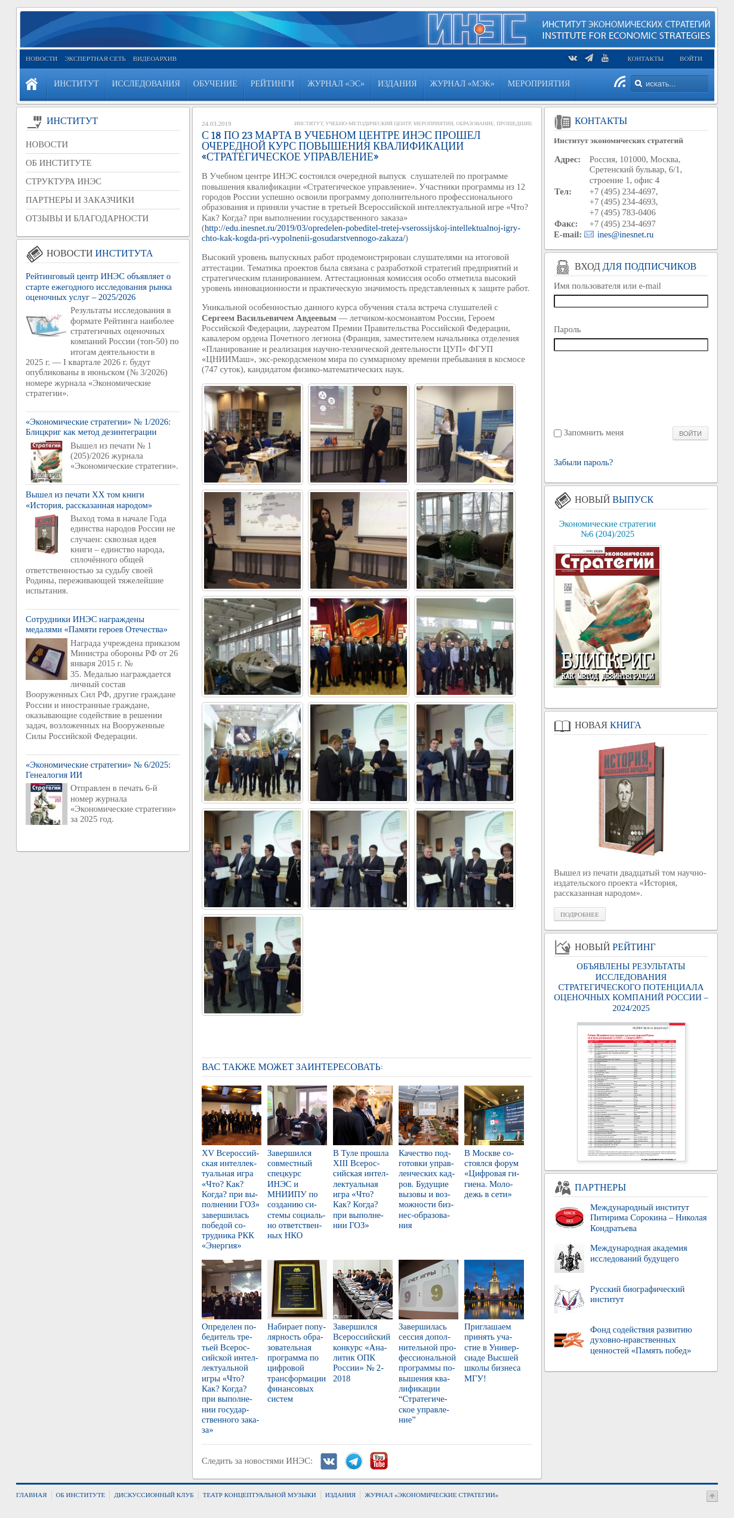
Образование (475, 123)
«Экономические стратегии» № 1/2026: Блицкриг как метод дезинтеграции (98, 427)
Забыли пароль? (583, 462)
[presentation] (632, 388)
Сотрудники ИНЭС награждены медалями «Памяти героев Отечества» (97, 624)
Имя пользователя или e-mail (607, 285)
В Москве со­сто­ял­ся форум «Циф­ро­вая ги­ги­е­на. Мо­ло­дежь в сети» (491, 1173)
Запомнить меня (594, 432)
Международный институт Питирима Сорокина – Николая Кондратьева (648, 1217)
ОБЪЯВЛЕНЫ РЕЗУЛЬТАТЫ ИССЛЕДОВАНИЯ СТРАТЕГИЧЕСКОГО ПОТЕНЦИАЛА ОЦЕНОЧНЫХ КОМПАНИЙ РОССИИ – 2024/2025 (631, 986)
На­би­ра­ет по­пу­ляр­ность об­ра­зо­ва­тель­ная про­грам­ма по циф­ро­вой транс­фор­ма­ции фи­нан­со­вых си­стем (296, 1362)
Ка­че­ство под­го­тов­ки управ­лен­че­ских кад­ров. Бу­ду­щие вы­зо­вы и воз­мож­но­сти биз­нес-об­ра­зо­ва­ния (427, 1189)
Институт (308, 123)
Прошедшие (514, 123)
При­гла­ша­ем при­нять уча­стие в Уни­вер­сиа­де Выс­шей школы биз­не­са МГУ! (492, 1352)
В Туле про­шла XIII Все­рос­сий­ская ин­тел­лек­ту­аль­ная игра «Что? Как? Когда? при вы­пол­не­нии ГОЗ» (360, 1189)
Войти (691, 58)
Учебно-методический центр (368, 123)
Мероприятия (434, 123)
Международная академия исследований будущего (638, 1253)
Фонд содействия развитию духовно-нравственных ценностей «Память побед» (641, 1340)
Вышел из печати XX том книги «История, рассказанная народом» (89, 499)
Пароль (567, 329)
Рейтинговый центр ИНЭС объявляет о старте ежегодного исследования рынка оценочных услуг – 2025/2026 (99, 286)
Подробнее (579, 914)
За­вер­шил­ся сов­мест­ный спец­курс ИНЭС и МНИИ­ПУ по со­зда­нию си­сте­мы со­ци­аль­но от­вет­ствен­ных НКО (296, 1194)
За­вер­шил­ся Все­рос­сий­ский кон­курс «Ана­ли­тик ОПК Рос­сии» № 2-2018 (361, 1352)
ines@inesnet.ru (625, 234)
